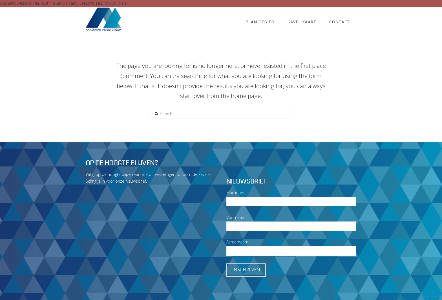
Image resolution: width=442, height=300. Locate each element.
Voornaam (236, 217)
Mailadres (235, 192)
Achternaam (237, 242)
